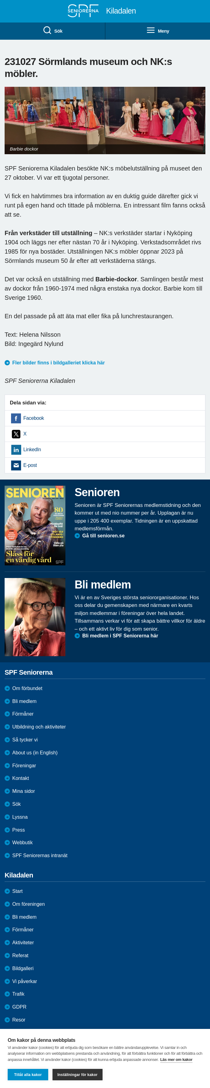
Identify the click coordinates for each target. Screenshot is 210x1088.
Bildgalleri (22, 968)
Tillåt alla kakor (28, 1075)
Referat (20, 955)
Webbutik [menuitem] (22, 842)
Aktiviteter (23, 942)
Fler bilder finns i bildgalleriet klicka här (58, 362)
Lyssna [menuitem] (20, 817)
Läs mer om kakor (176, 1059)
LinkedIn (32, 449)
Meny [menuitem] (157, 30)
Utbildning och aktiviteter (39, 726)
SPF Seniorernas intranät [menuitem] (40, 855)
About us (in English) (35, 752)
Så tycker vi (25, 739)
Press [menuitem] (18, 830)
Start (17, 891)
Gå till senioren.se (103, 535)
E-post (30, 465)
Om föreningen (28, 904)
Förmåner (22, 714)
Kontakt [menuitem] (20, 778)
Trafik (18, 994)
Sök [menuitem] (52, 30)
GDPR (19, 1007)
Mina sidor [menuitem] (23, 791)
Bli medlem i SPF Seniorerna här (120, 635)
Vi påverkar (24, 981)
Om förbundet (27, 688)
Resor (18, 1019)
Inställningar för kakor (77, 1075)
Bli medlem (24, 701)
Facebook (33, 418)
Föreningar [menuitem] (24, 765)
